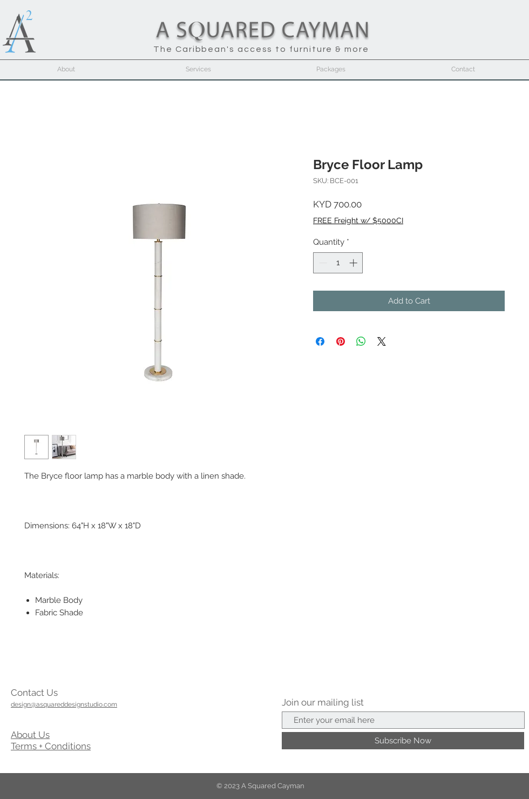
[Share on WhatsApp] (361, 341)
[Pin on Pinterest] (340, 341)
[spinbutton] (338, 263)
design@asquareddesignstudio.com (64, 704)
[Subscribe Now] (403, 740)
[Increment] (354, 263)
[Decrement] (322, 263)
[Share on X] (381, 341)
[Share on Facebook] (320, 341)
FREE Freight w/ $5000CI (358, 220)
